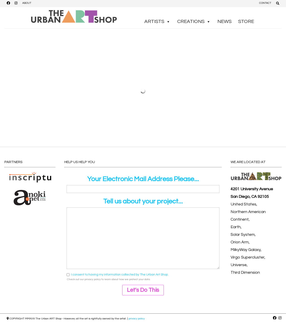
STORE (246, 21)
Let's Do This (143, 290)
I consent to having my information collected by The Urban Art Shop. (119, 274)
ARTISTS (157, 21)
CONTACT (265, 3)
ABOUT (26, 3)
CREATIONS (194, 21)
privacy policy (92, 279)
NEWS (224, 21)
